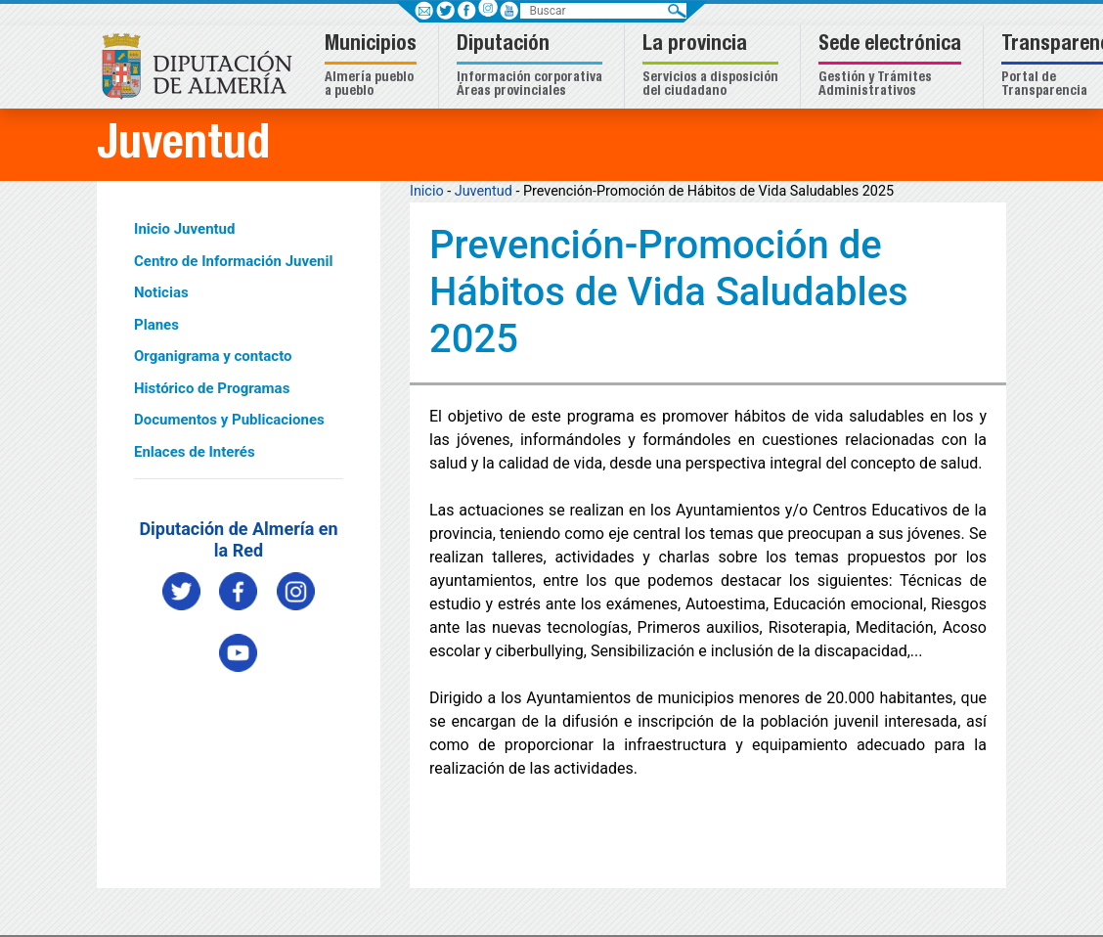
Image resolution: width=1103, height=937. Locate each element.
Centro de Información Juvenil (233, 261)
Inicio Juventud (184, 229)
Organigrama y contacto (213, 356)
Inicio (427, 191)
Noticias (161, 292)
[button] (373, 67)
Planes (156, 325)
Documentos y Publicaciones (229, 419)
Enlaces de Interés (194, 452)
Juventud (483, 191)
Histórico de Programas (211, 388)
